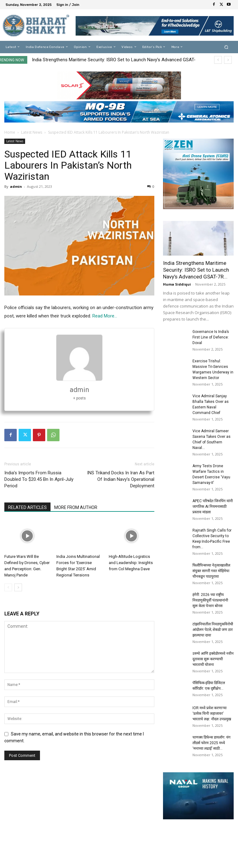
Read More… (104, 316)
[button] (226, 47)
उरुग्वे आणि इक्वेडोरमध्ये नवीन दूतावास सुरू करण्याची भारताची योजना (213, 659)
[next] (228, 60)
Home (9, 132)
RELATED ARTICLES (27, 507)
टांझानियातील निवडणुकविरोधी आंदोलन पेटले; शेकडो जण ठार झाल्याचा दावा (212, 629)
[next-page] (18, 587)
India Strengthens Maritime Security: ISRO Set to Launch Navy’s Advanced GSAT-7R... (196, 270)
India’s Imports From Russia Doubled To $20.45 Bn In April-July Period (38, 479)
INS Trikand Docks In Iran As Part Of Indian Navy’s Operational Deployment (120, 479)
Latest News (31, 132)
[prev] (218, 60)
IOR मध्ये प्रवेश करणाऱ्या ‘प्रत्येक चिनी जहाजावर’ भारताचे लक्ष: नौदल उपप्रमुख (211, 713)
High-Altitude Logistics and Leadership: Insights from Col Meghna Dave (131, 562)
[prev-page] (8, 587)
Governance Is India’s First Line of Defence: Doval (210, 337)
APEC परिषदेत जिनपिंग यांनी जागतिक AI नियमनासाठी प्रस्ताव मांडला (212, 506)
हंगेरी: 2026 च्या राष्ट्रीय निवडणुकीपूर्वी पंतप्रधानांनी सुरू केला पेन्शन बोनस (210, 600)
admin (16, 186)
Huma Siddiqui (177, 284)
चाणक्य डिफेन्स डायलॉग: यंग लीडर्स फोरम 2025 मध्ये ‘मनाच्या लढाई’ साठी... (211, 743)
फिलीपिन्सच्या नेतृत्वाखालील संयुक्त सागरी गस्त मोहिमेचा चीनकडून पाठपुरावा (211, 571)
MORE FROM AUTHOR (75, 507)
